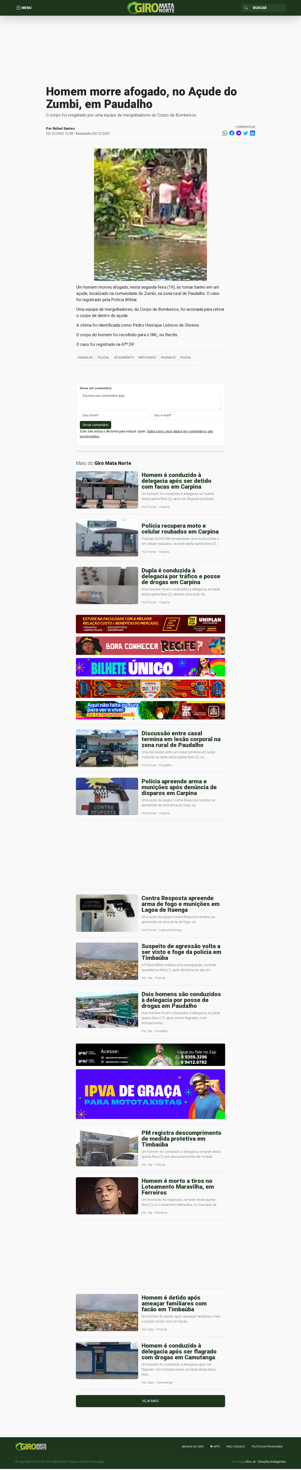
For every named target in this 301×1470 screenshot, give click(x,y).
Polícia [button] (185, 358)
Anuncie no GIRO (193, 1447)
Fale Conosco (235, 1447)
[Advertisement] (150, 51)
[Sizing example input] (268, 8)
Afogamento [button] (124, 358)
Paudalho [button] (85, 358)
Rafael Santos (64, 130)
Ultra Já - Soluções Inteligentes (265, 1462)
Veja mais (150, 1402)
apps (215, 1447)
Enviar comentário (95, 426)
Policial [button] (104, 358)
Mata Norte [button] (147, 358)
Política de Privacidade (267, 1447)
